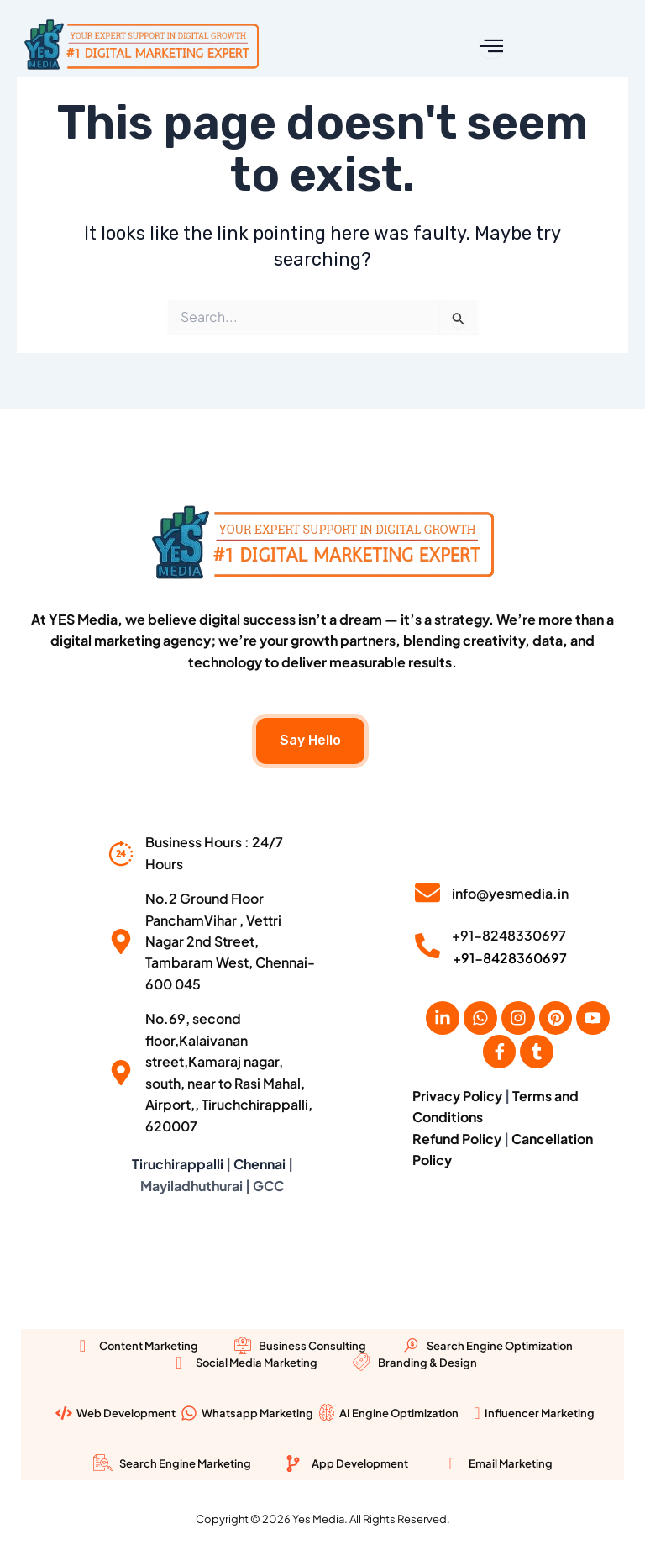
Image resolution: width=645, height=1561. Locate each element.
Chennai (259, 1164)
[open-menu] (491, 46)
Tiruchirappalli (177, 1164)
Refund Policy (457, 1138)
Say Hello (310, 738)
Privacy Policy (457, 1095)
